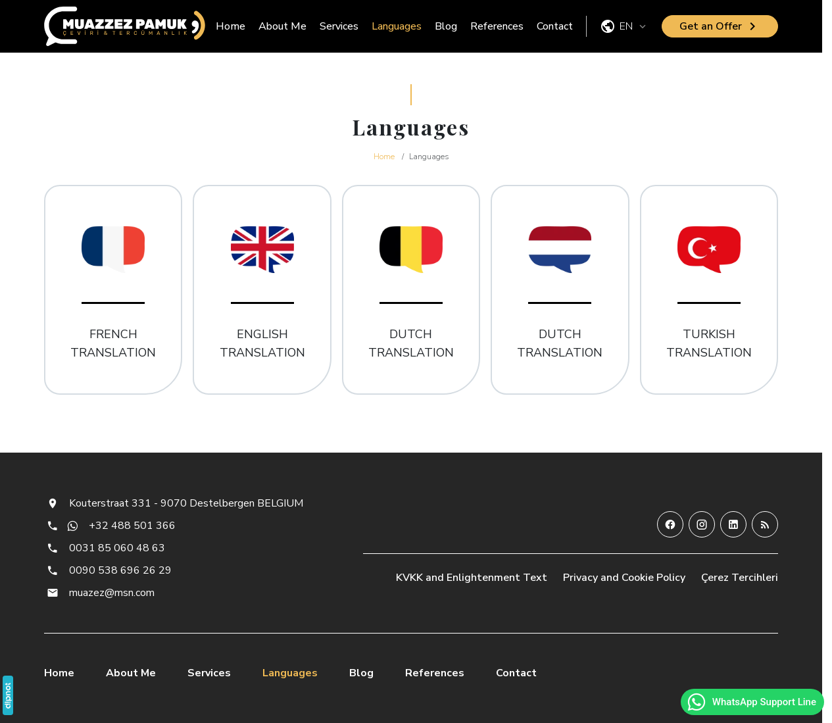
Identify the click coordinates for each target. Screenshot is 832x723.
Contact (555, 26)
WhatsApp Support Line (751, 701)
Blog (446, 26)
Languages (397, 26)
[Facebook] (670, 524)
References (497, 26)
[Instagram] (702, 524)
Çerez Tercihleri (739, 577)
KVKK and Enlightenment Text (471, 577)
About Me (282, 26)
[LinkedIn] (733, 524)
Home (230, 26)
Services (339, 26)
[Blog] (765, 524)
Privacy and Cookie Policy (624, 577)
